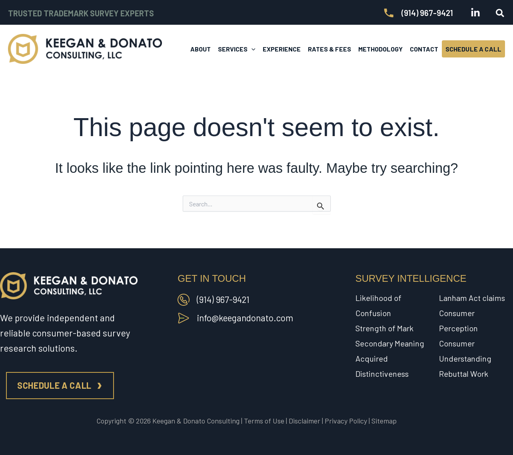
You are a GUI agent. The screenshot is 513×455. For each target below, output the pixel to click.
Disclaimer (304, 420)
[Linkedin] (475, 12)
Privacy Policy (346, 420)
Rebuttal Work (463, 373)
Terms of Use (264, 420)
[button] (500, 13)
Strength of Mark (384, 328)
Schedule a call (54, 385)
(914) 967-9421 (224, 299)
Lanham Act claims (472, 298)
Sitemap (384, 420)
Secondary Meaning (389, 343)
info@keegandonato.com (246, 317)
